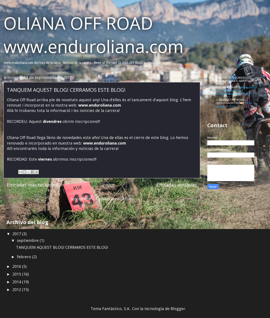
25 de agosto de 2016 (234, 104)
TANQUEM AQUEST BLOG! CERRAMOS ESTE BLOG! (66, 89)
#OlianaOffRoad (233, 90)
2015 (17, 274)
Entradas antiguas (177, 185)
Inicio (107, 185)
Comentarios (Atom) (114, 198)
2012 (17, 289)
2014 (17, 281)
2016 (17, 266)
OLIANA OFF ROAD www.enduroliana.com (93, 34)
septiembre (28, 240)
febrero (24, 256)
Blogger (178, 308)
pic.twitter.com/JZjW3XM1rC (233, 93)
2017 (17, 233)
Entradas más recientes (32, 185)
